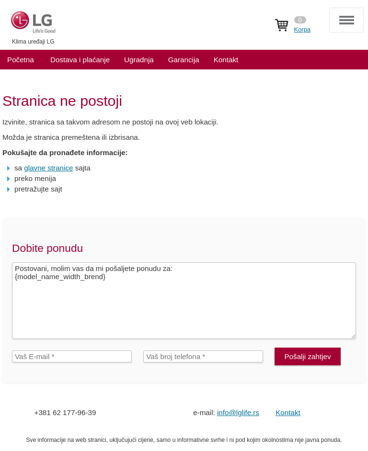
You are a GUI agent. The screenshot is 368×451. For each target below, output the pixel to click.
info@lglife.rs (238, 412)
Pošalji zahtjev (307, 356)
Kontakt (288, 412)
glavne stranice (48, 168)
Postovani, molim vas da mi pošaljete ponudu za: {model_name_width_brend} (184, 300)
